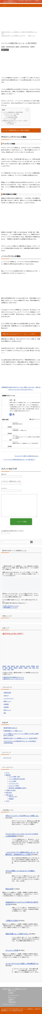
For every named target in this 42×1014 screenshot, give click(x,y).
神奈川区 (22, 666)
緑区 (8, 669)
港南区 (33, 666)
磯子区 (13, 666)
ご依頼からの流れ (11, 790)
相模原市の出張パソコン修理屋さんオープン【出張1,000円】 (25, 443)
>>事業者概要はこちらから (10, 607)
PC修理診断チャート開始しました (20, 430)
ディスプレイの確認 (12, 115)
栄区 (6, 668)
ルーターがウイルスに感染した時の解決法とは (22, 963)
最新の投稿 (12, 123)
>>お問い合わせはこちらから (10, 606)
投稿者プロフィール (12, 122)
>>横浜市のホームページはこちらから (13, 679)
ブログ (7, 801)
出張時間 (6, 707)
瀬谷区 (10, 668)
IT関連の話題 (7, 692)
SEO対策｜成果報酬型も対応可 (17, 788)
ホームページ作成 (14, 785)
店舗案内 (11, 798)
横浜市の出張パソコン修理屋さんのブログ (14, 989)
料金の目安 (9, 792)
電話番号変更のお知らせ (18, 423)
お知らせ (9, 433)
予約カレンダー (13, 796)
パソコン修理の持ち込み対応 (17, 779)
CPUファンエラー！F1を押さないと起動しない (22, 816)
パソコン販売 (12, 781)
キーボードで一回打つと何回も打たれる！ (27, 456)
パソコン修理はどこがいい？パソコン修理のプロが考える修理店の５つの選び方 (26, 437)
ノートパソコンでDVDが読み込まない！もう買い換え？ (19, 459)
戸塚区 (25, 668)
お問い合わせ (9, 795)
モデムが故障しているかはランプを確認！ (20, 871)
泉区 (17, 666)
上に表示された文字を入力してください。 (13, 531)
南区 (12, 669)
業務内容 (8, 775)
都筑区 (15, 668)
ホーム (7, 772)
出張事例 (6, 704)
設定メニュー (7, 710)
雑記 (10, 439)
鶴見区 (20, 668)
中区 (30, 668)
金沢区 (28, 666)
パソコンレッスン (14, 783)
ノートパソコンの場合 (11, 118)
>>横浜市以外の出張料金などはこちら (13, 677)
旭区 (8, 666)
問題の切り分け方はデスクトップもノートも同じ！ (15, 120)
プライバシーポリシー (9, 1004)
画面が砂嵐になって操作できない (17, 934)
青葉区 (4, 666)
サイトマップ (7, 757)
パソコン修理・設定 (14, 776)
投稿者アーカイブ (35, 419)
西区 (33, 668)
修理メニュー (5, 49)
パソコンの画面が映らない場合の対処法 (13, 112)
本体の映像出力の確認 (12, 117)
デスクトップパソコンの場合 (12, 114)
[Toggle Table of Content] (26, 110)
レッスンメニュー (9, 698)
